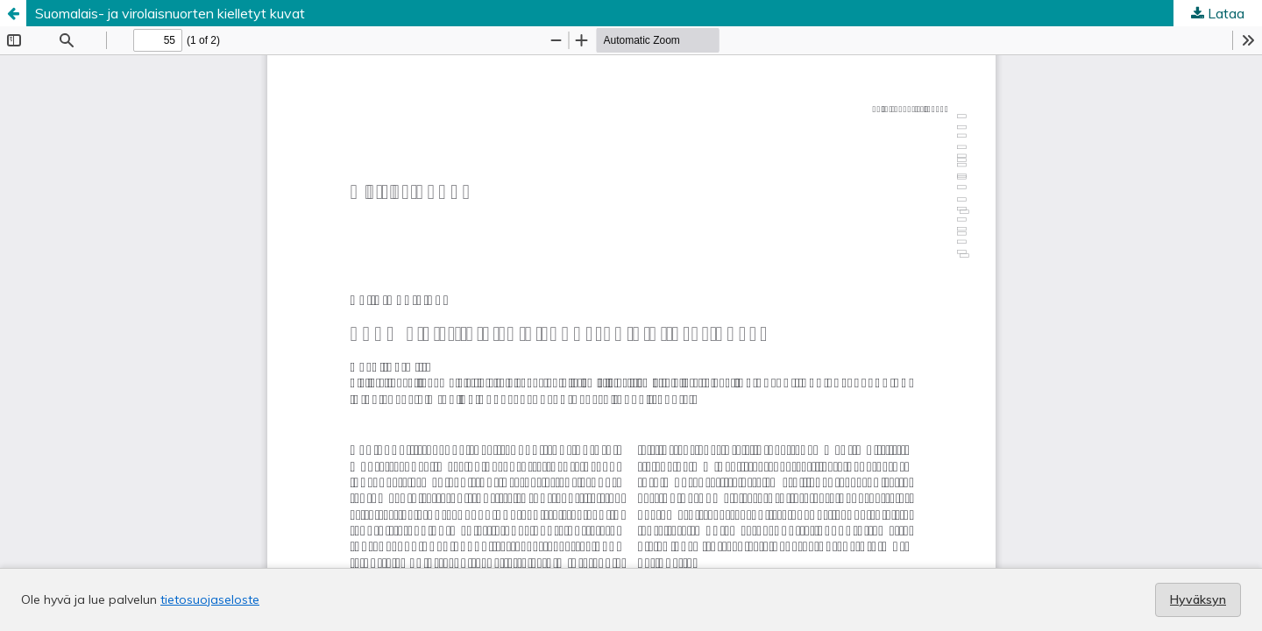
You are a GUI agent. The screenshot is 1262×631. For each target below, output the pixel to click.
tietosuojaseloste (209, 599)
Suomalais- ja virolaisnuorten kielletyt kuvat (170, 13)
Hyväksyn (1198, 599)
